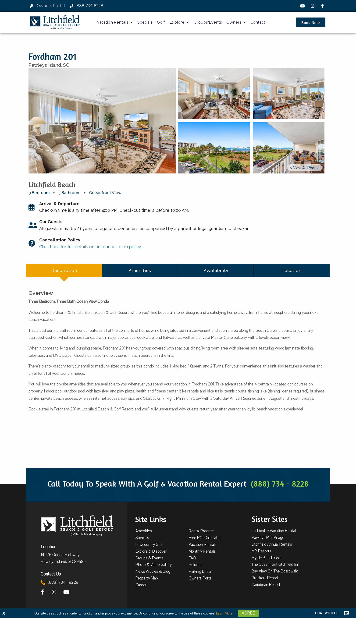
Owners (236, 22)
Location (48, 547)
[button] (310, 22)
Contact (257, 22)
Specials (144, 22)
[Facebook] (323, 6)
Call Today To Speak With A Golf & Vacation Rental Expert (178, 483)
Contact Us (51, 574)
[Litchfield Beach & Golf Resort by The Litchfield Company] (55, 22)
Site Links (150, 518)
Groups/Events (208, 22)
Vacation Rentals (115, 22)
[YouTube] (303, 6)
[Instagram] (313, 6)
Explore (179, 22)
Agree (248, 613)
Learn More (224, 613)
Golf (161, 22)
